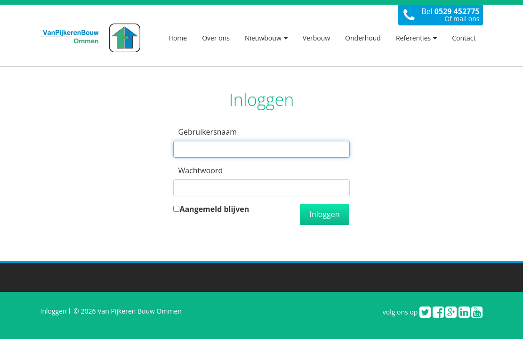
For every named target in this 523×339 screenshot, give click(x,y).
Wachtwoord (200, 170)
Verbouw (316, 37)
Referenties (416, 37)
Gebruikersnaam (207, 132)
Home (178, 37)
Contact (463, 37)
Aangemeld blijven (214, 209)
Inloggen (324, 214)
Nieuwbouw (266, 37)
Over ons (216, 37)
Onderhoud (363, 37)
